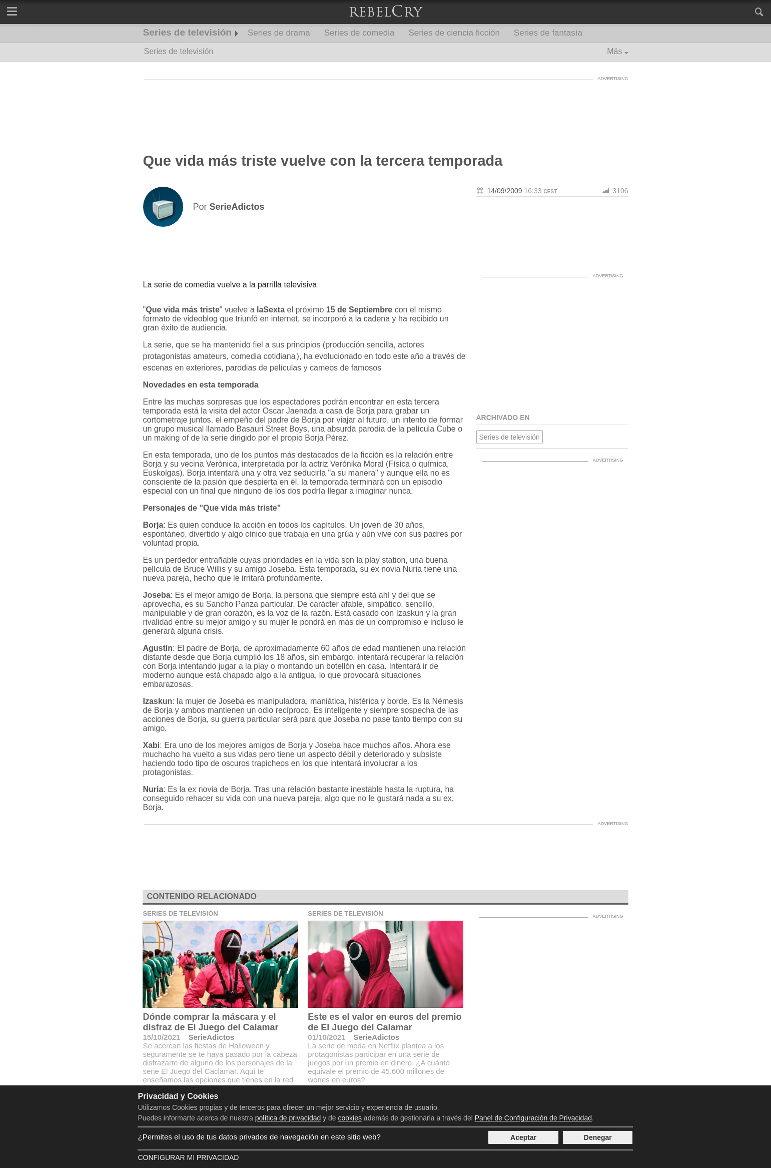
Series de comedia (359, 33)
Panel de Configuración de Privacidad (533, 1118)
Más (614, 51)
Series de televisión (187, 32)
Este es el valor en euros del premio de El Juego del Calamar (384, 1022)
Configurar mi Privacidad (188, 1157)
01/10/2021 (326, 1037)
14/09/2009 (504, 191)
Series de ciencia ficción (453, 33)
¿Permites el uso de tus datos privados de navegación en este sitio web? (259, 1136)
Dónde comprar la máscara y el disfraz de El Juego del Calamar (210, 1022)
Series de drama (279, 33)
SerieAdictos (211, 1037)
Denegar (598, 1137)
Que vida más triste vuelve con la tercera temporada (323, 161)
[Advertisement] (386, 107)
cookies (350, 1118)
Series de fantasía (548, 33)
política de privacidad (288, 1118)
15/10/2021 (161, 1037)
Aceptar (523, 1137)
